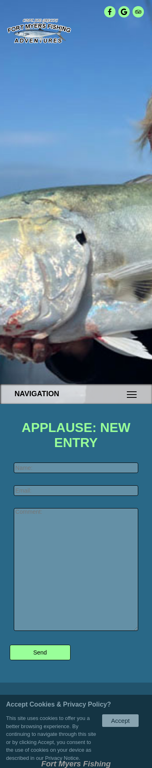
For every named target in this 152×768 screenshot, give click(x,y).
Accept (120, 720)
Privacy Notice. (62, 758)
